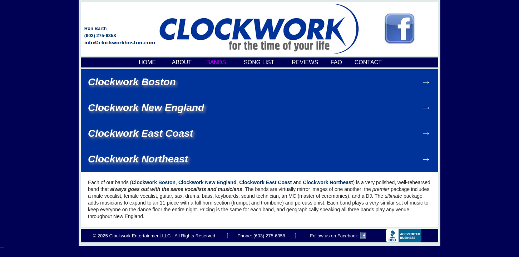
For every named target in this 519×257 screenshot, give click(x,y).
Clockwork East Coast (140, 133)
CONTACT (368, 62)
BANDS (216, 62)
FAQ (336, 62)
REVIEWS (305, 62)
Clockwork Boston (132, 81)
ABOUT (182, 62)
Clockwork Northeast (138, 159)
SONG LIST (259, 62)
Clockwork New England (146, 107)
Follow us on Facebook (334, 235)
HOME (147, 62)
